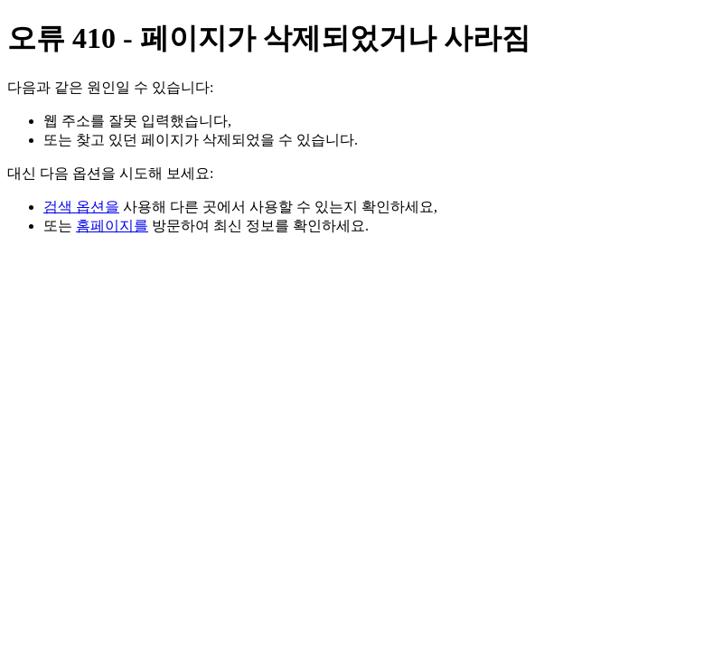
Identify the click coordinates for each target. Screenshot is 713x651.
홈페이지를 (112, 225)
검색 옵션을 (81, 206)
